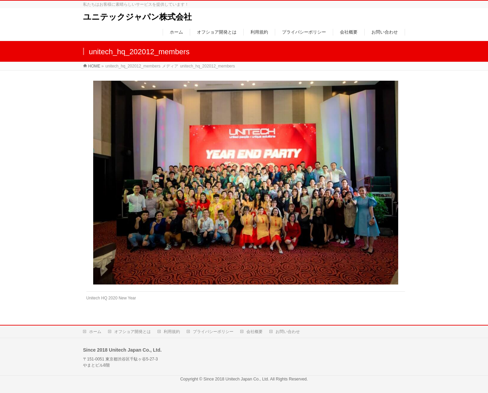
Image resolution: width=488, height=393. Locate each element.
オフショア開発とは (132, 331)
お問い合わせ (288, 331)
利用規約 (172, 331)
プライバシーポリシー (213, 331)
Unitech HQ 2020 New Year (111, 298)
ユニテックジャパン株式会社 (137, 16)
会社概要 (254, 331)
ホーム (95, 331)
